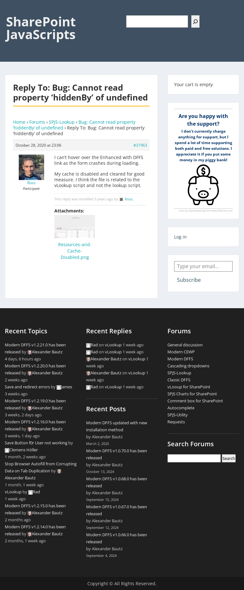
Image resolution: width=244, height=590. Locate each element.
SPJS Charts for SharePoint (192, 394)
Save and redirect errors (27, 387)
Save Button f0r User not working (36, 443)
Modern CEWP (181, 352)
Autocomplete (180, 408)
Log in (180, 237)
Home (19, 122)
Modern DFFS (180, 359)
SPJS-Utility (177, 415)
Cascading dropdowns (188, 366)
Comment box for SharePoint (195, 401)
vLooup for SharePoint (188, 387)
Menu (11, 10)
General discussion (185, 345)
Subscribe (189, 279)
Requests (176, 422)
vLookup (13, 492)
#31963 (140, 145)
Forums (37, 122)
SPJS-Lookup (62, 122)
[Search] (195, 21)
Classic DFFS (178, 380)
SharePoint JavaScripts (41, 28)
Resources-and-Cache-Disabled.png (75, 250)
